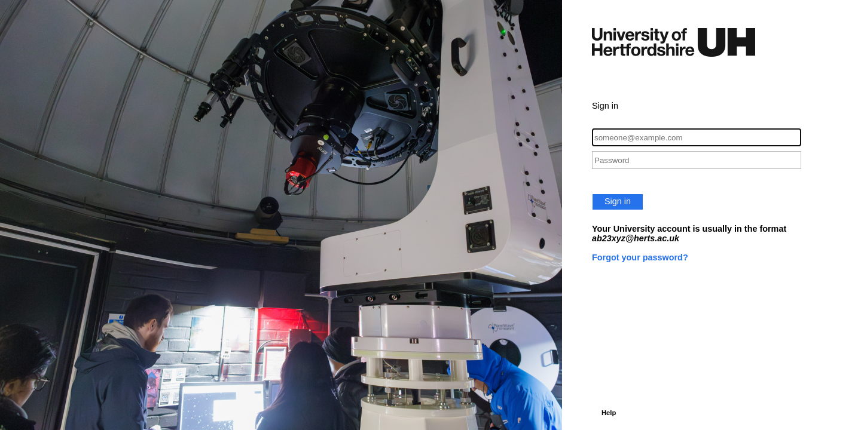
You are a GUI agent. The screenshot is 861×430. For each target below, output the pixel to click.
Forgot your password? (640, 257)
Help (609, 412)
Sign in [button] (617, 201)
